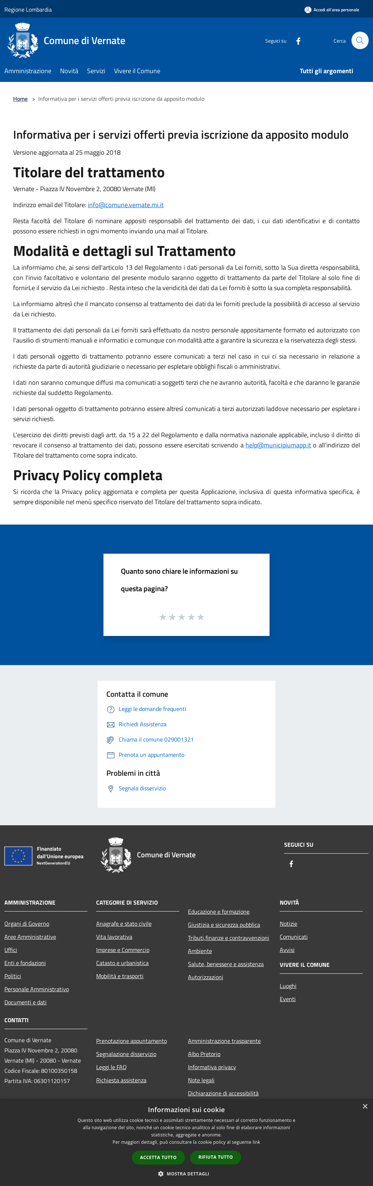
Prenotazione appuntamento (131, 1040)
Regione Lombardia (28, 9)
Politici (12, 976)
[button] (186, 1173)
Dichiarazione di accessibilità (223, 1093)
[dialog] (186, 1142)
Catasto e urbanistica (122, 962)
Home (20, 98)
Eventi (288, 999)
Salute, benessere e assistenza (226, 964)
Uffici (10, 949)
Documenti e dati (25, 1002)
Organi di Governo (26, 923)
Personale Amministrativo (36, 989)
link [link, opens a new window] (256, 1142)
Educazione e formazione (219, 911)
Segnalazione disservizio (126, 1053)
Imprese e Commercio (122, 949)
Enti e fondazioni (25, 962)
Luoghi (288, 985)
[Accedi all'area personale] (332, 9)
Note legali (201, 1080)
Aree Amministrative (30, 936)
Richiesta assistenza (121, 1080)
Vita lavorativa (114, 936)
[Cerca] (360, 40)
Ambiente (200, 950)
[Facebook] (295, 40)
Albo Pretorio (204, 1053)
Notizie (288, 923)
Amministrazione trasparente (224, 1040)
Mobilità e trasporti (120, 976)
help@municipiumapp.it (278, 445)
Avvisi (287, 949)
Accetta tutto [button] (158, 1157)
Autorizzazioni (205, 977)
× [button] (365, 1107)
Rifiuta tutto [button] (216, 1157)
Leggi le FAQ (111, 1067)
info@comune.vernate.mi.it (126, 205)
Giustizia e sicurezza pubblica (224, 924)
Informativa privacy (212, 1067)
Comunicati (294, 936)
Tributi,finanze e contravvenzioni (228, 937)
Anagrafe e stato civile (124, 923)
